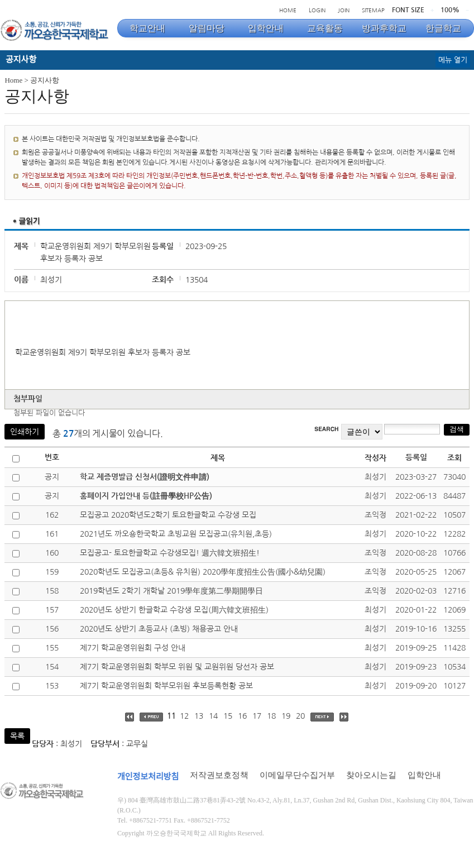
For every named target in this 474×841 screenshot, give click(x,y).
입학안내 (424, 775)
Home (13, 80)
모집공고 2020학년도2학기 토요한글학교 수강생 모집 (168, 515)
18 (271, 716)
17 (256, 716)
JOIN (343, 10)
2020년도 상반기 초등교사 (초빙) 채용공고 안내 (159, 629)
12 (184, 716)
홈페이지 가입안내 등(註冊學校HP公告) (146, 496)
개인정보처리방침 (148, 776)
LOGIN (317, 10)
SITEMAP (373, 10)
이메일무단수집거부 (297, 775)
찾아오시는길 (371, 775)
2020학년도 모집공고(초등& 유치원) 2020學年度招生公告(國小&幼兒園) (202, 572)
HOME (287, 10)
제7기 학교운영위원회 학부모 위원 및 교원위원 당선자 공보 (177, 667)
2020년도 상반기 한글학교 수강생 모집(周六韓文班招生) (174, 610)
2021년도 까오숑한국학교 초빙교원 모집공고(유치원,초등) (176, 534)
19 (285, 716)
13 (198, 716)
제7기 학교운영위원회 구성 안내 (132, 648)
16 (242, 716)
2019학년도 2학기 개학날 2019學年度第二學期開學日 (171, 591)
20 (300, 716)
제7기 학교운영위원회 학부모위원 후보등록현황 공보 (166, 686)
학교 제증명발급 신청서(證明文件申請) (144, 477)
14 (213, 716)
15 (227, 716)
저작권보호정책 (219, 775)
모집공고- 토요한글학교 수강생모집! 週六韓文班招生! (170, 553)
